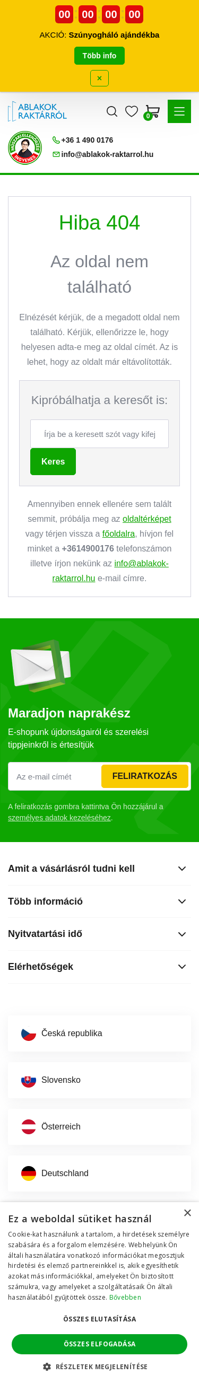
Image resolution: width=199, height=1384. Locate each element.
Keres (53, 461)
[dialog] (99, 1293)
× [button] (187, 1213)
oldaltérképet (147, 518)
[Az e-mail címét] (99, 776)
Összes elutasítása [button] (99, 1319)
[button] (179, 111)
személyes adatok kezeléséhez (59, 817)
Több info (100, 55)
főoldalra (118, 533)
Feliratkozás (145, 776)
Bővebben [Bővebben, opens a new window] (125, 1297)
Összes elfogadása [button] (100, 1343)
